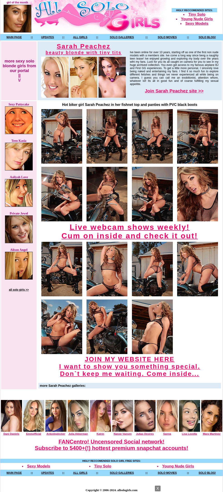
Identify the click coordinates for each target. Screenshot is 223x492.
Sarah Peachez (84, 49)
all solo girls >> (19, 289)
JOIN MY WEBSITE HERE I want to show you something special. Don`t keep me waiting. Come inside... (129, 366)
